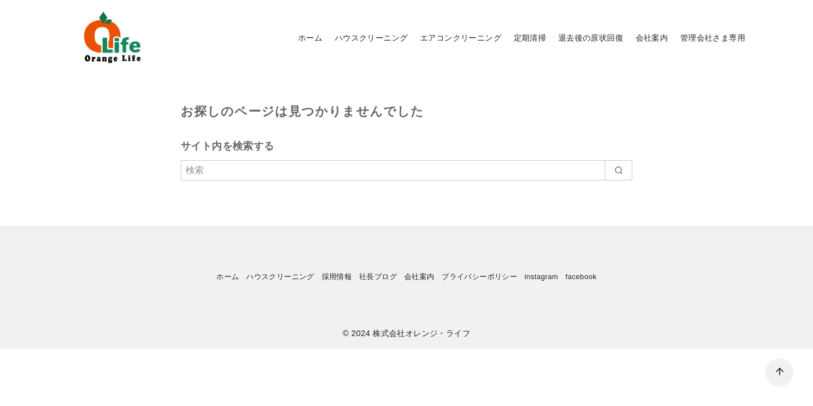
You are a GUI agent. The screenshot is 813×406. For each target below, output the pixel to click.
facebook (581, 276)
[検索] (406, 170)
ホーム (310, 37)
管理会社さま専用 (712, 37)
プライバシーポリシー (479, 276)
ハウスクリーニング (371, 37)
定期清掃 (530, 37)
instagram (541, 276)
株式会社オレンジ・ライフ (421, 333)
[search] (618, 170)
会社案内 (652, 37)
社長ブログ (378, 276)
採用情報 (337, 276)
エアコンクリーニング (460, 37)
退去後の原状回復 (590, 37)
